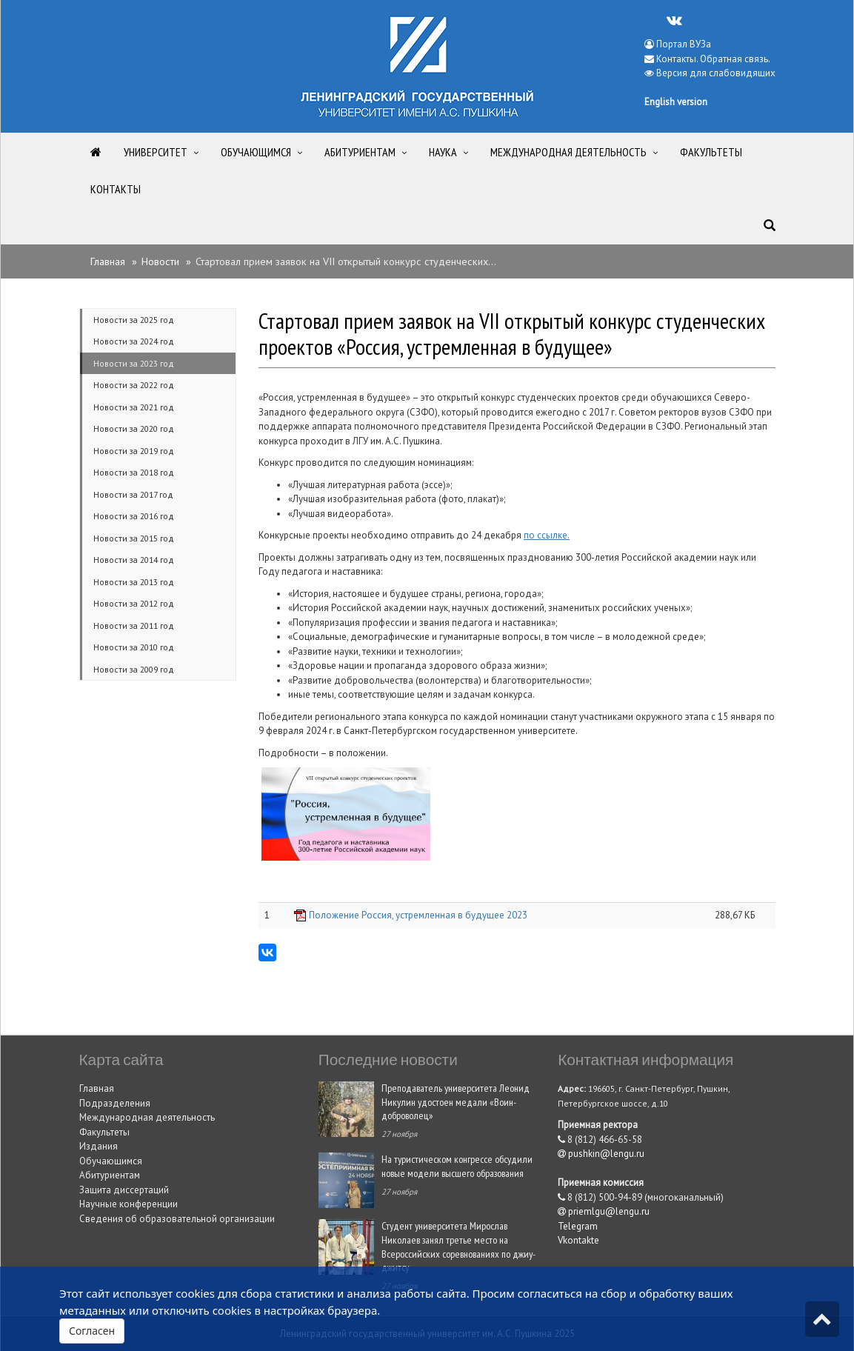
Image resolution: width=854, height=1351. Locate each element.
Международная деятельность (147, 1117)
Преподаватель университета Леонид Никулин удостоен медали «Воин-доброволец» (455, 1101)
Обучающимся (110, 1161)
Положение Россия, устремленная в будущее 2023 (418, 915)
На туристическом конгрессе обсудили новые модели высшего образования (457, 1166)
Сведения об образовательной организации (177, 1218)
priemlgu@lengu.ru (604, 1211)
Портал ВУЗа (677, 44)
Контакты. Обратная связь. (713, 59)
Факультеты (104, 1132)
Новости (160, 261)
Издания (98, 1146)
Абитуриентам (109, 1175)
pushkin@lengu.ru (601, 1153)
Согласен (92, 1331)
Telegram (578, 1226)
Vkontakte (578, 1240)
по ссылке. (547, 535)
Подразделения (114, 1103)
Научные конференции (128, 1204)
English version (675, 102)
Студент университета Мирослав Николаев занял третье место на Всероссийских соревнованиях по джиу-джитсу (458, 1246)
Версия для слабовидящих (715, 73)
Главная (107, 261)
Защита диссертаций (124, 1190)
